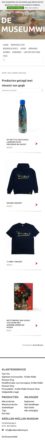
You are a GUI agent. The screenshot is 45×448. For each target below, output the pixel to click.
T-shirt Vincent (14, 262)
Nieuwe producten (10, 404)
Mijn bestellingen (31, 404)
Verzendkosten (38, 345)
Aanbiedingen (8, 407)
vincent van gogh (19, 73)
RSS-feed (6, 413)
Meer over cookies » (32, 8)
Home (6, 45)
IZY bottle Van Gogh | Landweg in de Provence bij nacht (18, 142)
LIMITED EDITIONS (32, 52)
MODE (23, 48)
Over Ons (6, 374)
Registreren (29, 401)
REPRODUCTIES (18, 45)
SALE (5, 56)
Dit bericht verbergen (15, 8)
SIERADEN (32, 48)
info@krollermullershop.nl (16, 430)
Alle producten (8, 401)
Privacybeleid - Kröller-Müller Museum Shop (20, 389)
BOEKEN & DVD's (10, 48)
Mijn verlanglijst (31, 410)
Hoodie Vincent (14, 203)
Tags (9, 73)
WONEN (6, 52)
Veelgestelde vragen (10, 392)
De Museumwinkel (9, 437)
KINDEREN (16, 52)
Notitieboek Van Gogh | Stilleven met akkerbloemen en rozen (18, 323)
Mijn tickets (29, 407)
